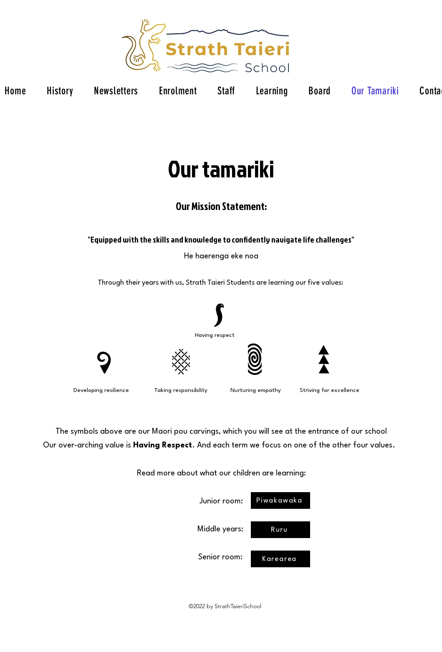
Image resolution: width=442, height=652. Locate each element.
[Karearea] (280, 559)
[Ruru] (280, 529)
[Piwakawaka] (280, 500)
